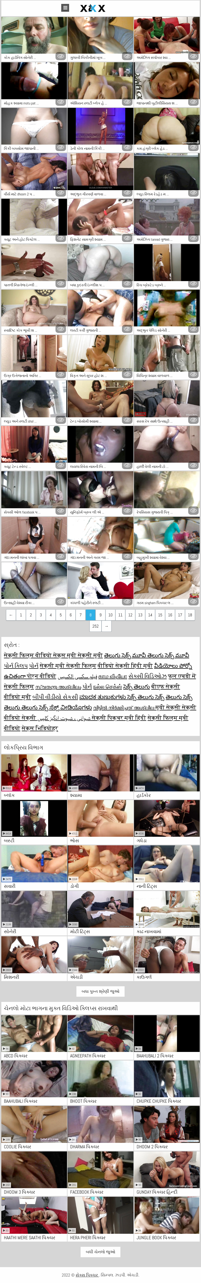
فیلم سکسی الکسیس (77, 676)
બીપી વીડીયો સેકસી (55, 697)
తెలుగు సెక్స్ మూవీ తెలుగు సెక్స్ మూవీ (146, 655)
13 (140, 615)
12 (130, 615)
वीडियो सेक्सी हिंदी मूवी (125, 665)
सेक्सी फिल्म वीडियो (28, 655)
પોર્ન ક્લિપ (16, 665)
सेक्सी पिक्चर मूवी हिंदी (119, 717)
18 (190, 615)
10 (110, 615)
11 (120, 615)
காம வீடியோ (112, 676)
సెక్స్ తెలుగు (136, 686)
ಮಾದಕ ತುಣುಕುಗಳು (103, 697)
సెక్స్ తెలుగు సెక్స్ (145, 697)
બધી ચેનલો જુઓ (100, 1252)
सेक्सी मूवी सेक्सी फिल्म (68, 665)
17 (180, 615)
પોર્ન (33, 665)
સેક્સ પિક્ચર (87, 1275)
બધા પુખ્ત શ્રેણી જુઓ (100, 991)
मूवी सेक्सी (168, 707)
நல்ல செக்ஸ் (107, 686)
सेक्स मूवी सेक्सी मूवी (78, 655)
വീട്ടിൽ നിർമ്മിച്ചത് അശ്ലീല (124, 707)
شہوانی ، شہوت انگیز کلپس (64, 717)
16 (170, 615)
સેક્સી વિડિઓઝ (148, 676)
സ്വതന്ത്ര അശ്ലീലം (58, 686)
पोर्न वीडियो (41, 676)
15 (160, 615)
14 (150, 615)
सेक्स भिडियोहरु (40, 728)
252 (95, 626)
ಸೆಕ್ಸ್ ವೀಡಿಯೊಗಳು (70, 707)
